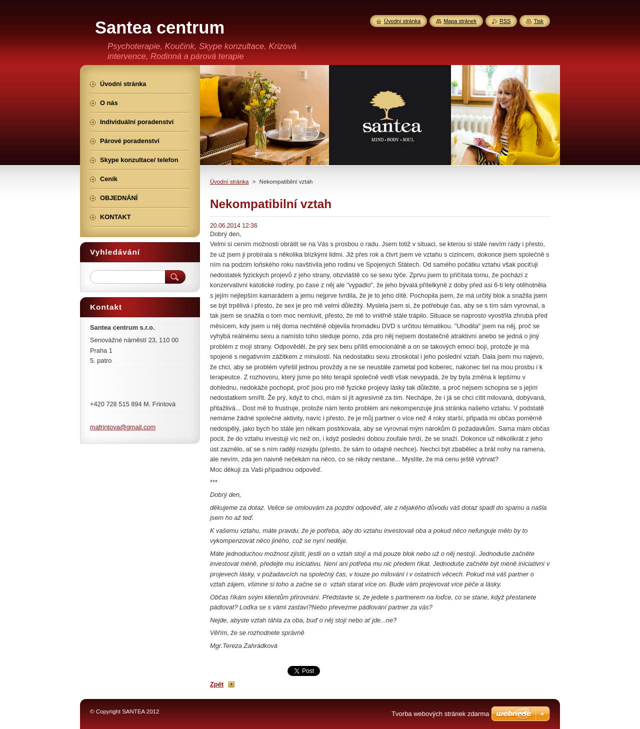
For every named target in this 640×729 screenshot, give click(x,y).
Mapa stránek (460, 21)
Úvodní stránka (229, 182)
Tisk (539, 21)
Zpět (217, 684)
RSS (505, 21)
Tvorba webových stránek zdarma (440, 713)
